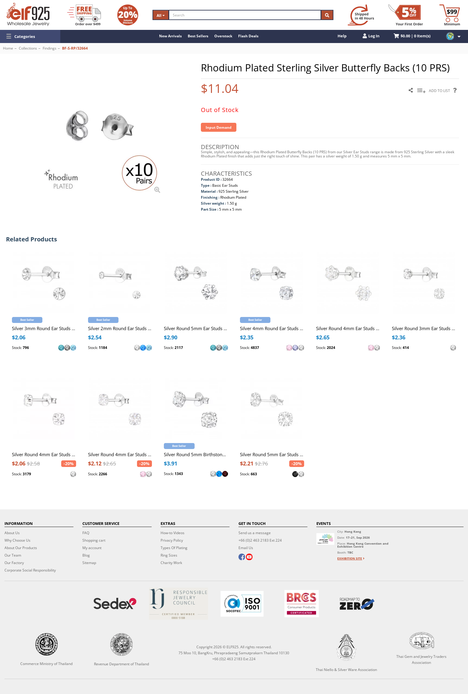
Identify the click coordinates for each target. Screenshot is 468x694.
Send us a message (254, 532)
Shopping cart (93, 540)
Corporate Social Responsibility (30, 570)
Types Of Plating (174, 547)
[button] (30, 36)
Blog (86, 555)
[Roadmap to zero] (357, 604)
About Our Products (20, 547)
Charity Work (171, 562)
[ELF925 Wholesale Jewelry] (28, 14)
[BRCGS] (302, 603)
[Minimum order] (449, 14)
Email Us (245, 547)
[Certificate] (178, 603)
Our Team (12, 555)
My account (91, 547)
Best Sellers (198, 36)
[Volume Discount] (127, 14)
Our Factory (14, 562)
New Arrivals (170, 36)
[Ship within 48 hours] (361, 14)
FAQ (85, 532)
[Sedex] (115, 603)
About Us (12, 532)
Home (8, 48)
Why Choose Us (17, 540)
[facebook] (241, 557)
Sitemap (89, 562)
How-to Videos (172, 532)
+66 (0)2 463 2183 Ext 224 (260, 540)
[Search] (245, 15)
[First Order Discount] (405, 14)
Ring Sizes (169, 555)
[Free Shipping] (84, 14)
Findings (49, 48)
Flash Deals (248, 36)
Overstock (223, 36)
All (161, 15)
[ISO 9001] (242, 604)
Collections (28, 48)
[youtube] (249, 557)
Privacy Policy (172, 540)
